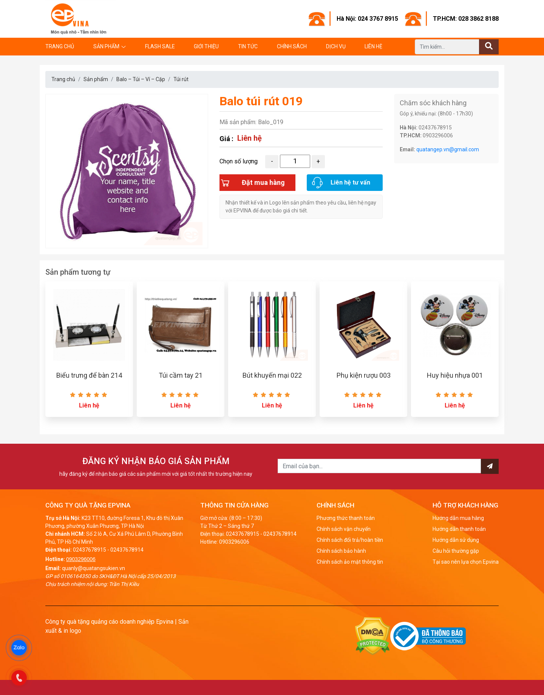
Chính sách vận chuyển (344, 529)
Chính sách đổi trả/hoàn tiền (350, 540)
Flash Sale (160, 46)
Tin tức (248, 46)
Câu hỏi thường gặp (456, 551)
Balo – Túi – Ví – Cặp (140, 79)
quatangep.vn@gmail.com (447, 149)
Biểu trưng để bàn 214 (89, 375)
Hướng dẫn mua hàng (458, 518)
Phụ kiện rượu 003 (364, 375)
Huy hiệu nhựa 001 (455, 375)
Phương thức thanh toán (346, 518)
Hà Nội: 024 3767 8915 (367, 18)
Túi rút (181, 79)
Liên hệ (373, 46)
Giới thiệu (206, 46)
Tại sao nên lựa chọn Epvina (466, 562)
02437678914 (127, 550)
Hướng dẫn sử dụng (456, 540)
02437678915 (89, 550)
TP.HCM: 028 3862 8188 (466, 18)
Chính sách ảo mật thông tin (350, 562)
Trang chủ (59, 46)
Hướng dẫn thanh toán (459, 529)
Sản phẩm (106, 46)
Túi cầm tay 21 (180, 375)
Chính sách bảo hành (341, 551)
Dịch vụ (336, 46)
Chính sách (292, 46)
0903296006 (81, 559)
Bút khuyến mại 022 (272, 375)
